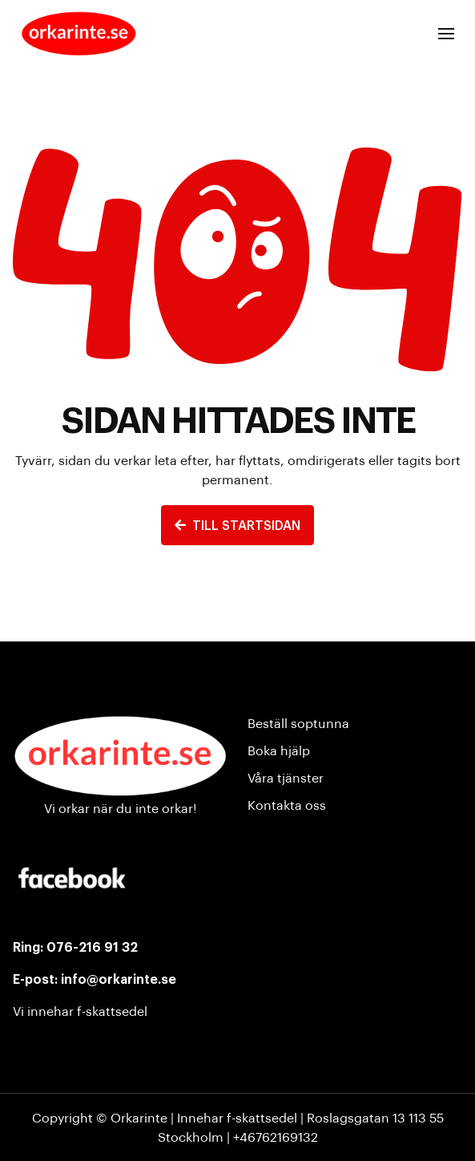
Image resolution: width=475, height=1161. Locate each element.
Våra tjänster (286, 777)
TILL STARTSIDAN (237, 524)
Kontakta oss (287, 804)
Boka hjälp (279, 750)
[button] (446, 34)
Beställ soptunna (298, 722)
